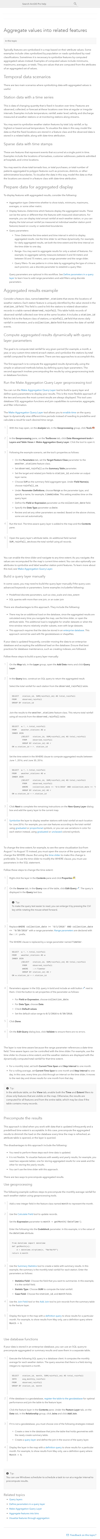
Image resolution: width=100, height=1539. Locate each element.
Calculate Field (25, 1212)
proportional (36, 826)
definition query (53, 1314)
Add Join (44, 1300)
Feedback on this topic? (83, 1533)
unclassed (57, 830)
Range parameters (63, 929)
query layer (30, 1438)
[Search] (75, 3)
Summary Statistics (27, 1264)
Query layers (15, 1497)
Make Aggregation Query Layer (38, 388)
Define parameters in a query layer (27, 1502)
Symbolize (14, 819)
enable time (69, 410)
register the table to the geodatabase (63, 1397)
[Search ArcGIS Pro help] (47, 3)
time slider (54, 853)
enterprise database (73, 628)
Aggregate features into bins (24, 1511)
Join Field (23, 1300)
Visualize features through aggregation (29, 1516)
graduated (20, 826)
